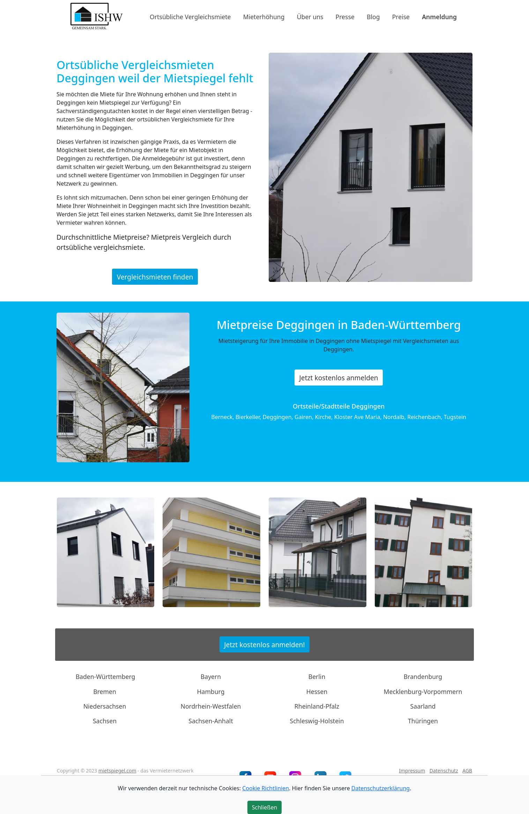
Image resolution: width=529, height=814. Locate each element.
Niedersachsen (104, 706)
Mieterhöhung (264, 16)
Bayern (211, 676)
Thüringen (423, 721)
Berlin (317, 676)
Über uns (310, 16)
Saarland (423, 706)
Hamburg (211, 691)
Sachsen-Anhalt (210, 721)
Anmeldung (439, 16)
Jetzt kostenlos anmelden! (264, 644)
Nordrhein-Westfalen (211, 706)
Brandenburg (423, 676)
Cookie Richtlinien (265, 788)
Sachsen (105, 721)
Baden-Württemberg (105, 676)
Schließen (264, 807)
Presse (345, 16)
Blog (373, 16)
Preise (401, 16)
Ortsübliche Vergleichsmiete (190, 16)
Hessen (317, 691)
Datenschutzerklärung (380, 788)
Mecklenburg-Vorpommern (423, 691)
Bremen (104, 691)
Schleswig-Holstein (317, 721)
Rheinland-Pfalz (317, 706)
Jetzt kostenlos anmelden (338, 377)
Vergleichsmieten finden (155, 277)
